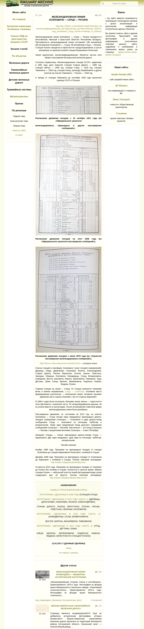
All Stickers (121, 85)
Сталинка (121, 113)
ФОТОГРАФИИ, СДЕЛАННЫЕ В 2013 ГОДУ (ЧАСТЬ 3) (64, 526)
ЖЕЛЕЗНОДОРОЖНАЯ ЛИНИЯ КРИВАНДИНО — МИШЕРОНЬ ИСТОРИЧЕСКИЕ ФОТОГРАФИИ (70, 574)
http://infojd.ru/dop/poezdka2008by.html (68, 462)
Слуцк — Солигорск (74, 391)
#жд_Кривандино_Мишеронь (48, 600)
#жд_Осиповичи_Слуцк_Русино (66, 31)
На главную (19, 19)
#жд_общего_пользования (72, 26)
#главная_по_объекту (92, 31)
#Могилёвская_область (91, 29)
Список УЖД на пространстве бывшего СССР (19, 39)
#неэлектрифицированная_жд (50, 29)
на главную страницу (68, 553)
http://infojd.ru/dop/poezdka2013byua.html (68, 478)
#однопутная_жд (72, 29)
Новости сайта (19, 130)
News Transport (121, 99)
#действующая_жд (93, 26)
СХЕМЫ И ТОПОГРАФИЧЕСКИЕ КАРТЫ (68, 490)
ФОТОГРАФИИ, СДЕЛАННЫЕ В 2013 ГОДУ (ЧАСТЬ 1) (62, 499)
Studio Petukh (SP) (121, 74)
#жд (57, 26)
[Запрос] (119, 3)
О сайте (19, 135)
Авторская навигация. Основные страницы (19, 27)
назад (68, 548)
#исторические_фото (72, 600)
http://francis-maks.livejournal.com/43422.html (60, 363)
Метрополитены (19, 96)
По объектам (19, 56)
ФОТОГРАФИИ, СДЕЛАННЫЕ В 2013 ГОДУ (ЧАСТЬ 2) (68, 514)
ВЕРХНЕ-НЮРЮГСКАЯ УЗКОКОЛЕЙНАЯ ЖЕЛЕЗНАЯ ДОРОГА (70, 607)
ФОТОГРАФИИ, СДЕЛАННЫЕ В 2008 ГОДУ (59, 494)
